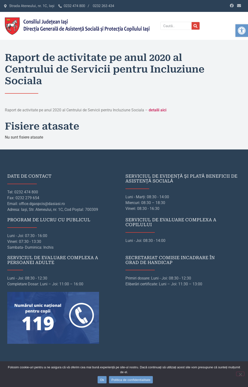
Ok (102, 380)
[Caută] (196, 26)
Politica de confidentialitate (130, 380)
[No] (240, 374)
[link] (241, 30)
